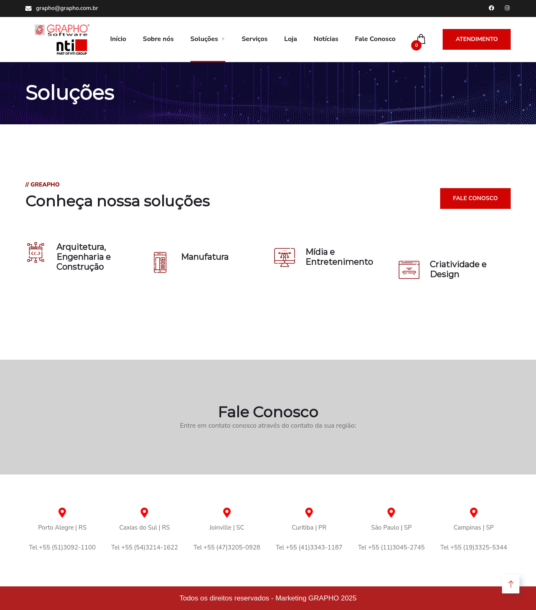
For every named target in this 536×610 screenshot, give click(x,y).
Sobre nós (158, 39)
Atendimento (477, 39)
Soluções (204, 39)
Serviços (255, 39)
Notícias (326, 39)
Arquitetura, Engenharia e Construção (83, 257)
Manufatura (205, 257)
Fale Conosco (375, 39)
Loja (290, 39)
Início (118, 39)
